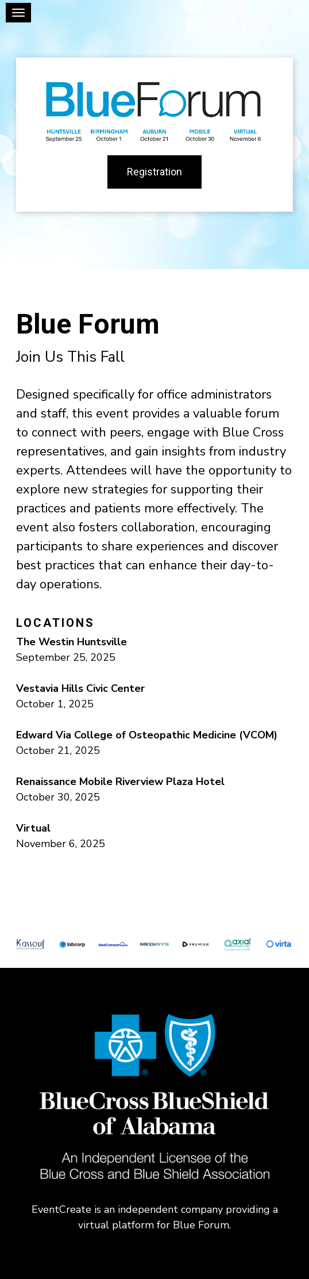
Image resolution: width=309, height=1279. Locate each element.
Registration (154, 172)
